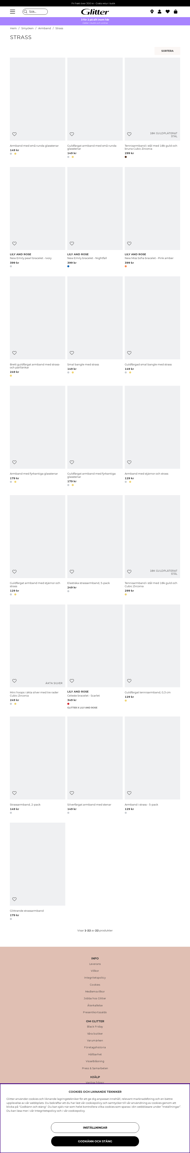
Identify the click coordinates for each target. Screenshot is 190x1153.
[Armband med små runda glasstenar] (37, 109)
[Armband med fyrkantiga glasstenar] (37, 437)
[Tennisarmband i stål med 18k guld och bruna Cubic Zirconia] (152, 109)
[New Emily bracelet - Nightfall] (95, 218)
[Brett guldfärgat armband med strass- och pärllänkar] (37, 327)
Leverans (95, 964)
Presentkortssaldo (95, 1012)
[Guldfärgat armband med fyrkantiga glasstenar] (95, 437)
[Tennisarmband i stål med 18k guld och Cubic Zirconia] (152, 546)
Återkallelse (95, 1005)
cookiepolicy (76, 1110)
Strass (59, 28)
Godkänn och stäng (95, 1141)
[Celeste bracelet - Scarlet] (95, 656)
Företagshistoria (95, 1047)
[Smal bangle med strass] (95, 327)
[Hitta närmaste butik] (153, 12)
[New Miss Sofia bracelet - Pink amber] (152, 218)
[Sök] (35, 12)
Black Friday (95, 1026)
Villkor (95, 970)
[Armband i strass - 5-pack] (152, 765)
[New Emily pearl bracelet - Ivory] (37, 218)
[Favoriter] (170, 12)
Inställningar (95, 1127)
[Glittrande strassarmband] (37, 872)
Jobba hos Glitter (95, 998)
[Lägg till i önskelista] (14, 134)
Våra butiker (95, 1033)
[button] (162, 12)
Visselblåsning (95, 1061)
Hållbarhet (95, 1054)
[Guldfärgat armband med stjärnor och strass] (37, 546)
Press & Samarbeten (95, 1068)
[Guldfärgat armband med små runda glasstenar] (95, 109)
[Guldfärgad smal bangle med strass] (152, 327)
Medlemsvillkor (95, 991)
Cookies (95, 984)
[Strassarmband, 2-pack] (37, 765)
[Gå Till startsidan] (95, 11)
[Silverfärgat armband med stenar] (95, 765)
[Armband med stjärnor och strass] (152, 437)
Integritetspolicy (95, 977)
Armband (44, 28)
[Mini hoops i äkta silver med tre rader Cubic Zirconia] (37, 656)
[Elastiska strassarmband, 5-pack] (95, 546)
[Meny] (13, 12)
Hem (13, 28)
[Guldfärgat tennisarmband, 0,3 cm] (152, 656)
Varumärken (95, 1040)
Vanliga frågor (95, 1082)
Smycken (27, 28)
